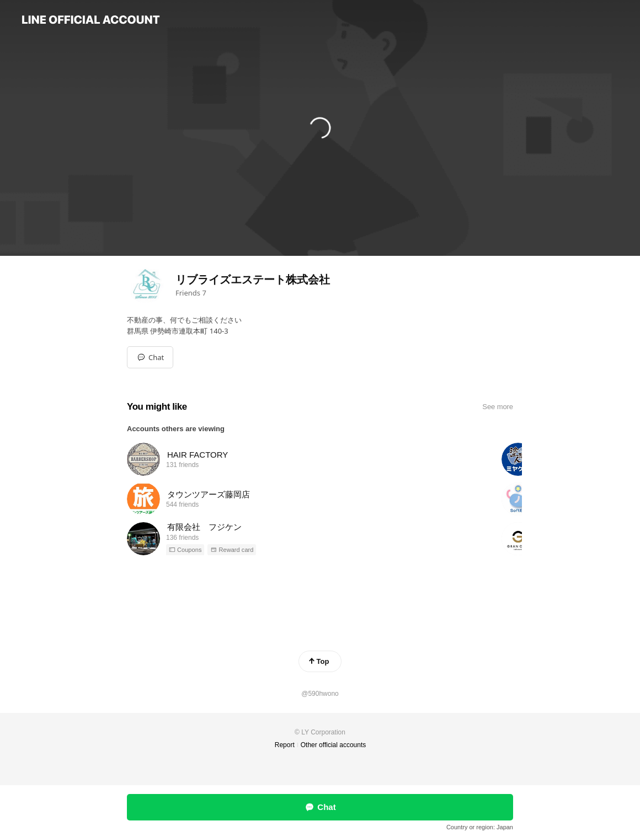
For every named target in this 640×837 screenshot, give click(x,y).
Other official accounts (333, 745)
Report (285, 745)
